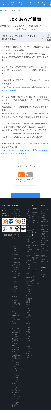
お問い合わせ (35, 255)
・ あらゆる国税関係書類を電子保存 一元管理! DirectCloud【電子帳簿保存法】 (16, 336)
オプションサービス (29, 211)
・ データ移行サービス (29, 240)
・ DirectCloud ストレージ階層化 (16, 236)
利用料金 (29, 256)
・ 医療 (28, 327)
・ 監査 (28, 247)
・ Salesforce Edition (28, 230)
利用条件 (43, 259)
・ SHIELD (29, 226)
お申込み (34, 220)
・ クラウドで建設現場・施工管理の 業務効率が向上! (16, 356)
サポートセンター (5, 10)
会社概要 (43, 274)
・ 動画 (14, 291)
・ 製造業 (29, 289)
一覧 (25, 195)
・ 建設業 (29, 308)
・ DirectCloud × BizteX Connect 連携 (16, 326)
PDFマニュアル (22, 3)
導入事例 (29, 277)
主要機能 (15, 300)
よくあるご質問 (11, 3)
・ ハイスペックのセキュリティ (16, 254)
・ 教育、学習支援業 (29, 316)
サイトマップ (44, 261)
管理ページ (35, 222)
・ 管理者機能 (16, 303)
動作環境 (43, 3)
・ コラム (14, 286)
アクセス (43, 276)
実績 (27, 273)
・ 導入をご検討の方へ (29, 260)
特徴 (13, 246)
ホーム (2, 3)
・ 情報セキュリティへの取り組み (16, 275)
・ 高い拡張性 (16, 262)
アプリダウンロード (34, 3)
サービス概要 (44, 240)
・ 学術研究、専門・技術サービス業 (29, 302)
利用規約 (43, 234)
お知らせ (34, 276)
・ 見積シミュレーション (29, 266)
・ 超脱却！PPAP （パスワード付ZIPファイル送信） (16, 347)
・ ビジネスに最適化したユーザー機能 (16, 265)
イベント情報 (35, 283)
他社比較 (15, 296)
